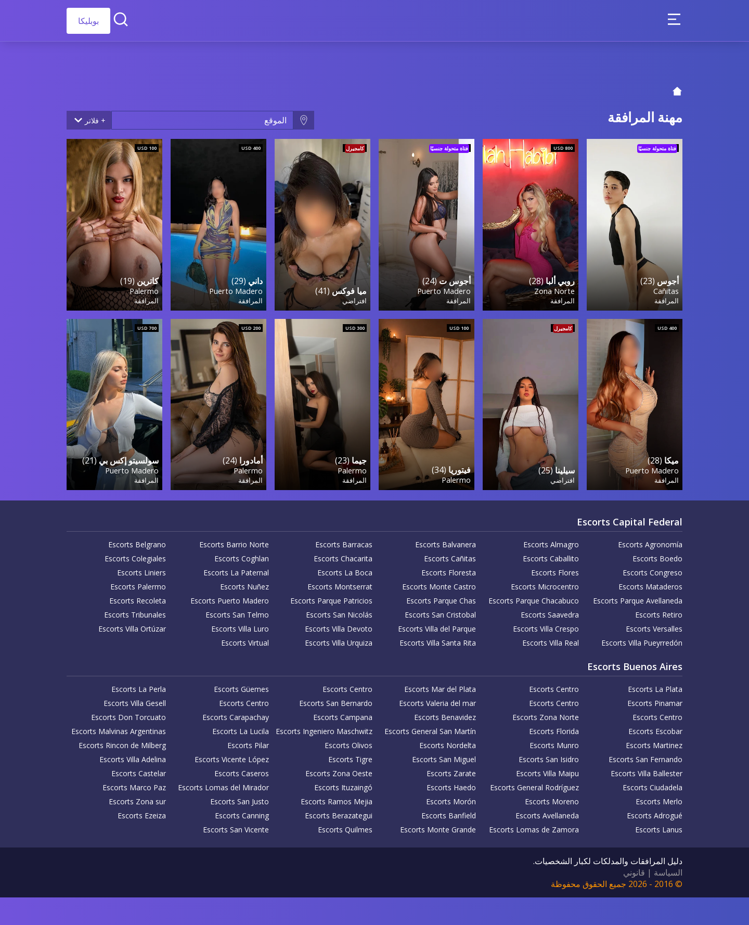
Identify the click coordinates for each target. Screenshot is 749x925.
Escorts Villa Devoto (338, 625)
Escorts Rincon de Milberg (122, 742)
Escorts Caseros (241, 770)
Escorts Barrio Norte (234, 541)
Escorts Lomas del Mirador (223, 784)
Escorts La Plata (655, 685)
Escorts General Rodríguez (534, 784)
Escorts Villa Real (550, 639)
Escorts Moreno (552, 798)
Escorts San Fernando (645, 756)
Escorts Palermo (138, 583)
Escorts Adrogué (654, 812)
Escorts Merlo (659, 798)
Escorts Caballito (551, 555)
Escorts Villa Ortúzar (132, 625)
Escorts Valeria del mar (437, 699)
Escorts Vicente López (232, 756)
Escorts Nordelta (447, 742)
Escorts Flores (555, 569)
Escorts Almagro (551, 541)
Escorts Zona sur (137, 798)
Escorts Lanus (658, 826)
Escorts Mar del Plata (440, 685)
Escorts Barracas (343, 541)
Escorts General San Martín (430, 728)
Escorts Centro (554, 685)
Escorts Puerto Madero (229, 597)
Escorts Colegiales (135, 555)
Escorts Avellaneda (547, 812)
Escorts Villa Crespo (546, 625)
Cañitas (665, 288)
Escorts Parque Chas (441, 597)
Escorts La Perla (138, 685)
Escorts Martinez (654, 742)
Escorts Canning (242, 812)
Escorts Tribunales (135, 611)
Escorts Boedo (657, 555)
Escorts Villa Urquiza (338, 639)
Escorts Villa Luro (240, 625)
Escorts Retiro (658, 611)
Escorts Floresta (448, 569)
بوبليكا (88, 21)
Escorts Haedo (451, 784)
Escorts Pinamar (654, 699)
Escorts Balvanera (445, 541)
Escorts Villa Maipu (547, 770)
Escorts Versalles (654, 625)
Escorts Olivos (348, 742)
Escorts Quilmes (345, 826)
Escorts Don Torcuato (128, 713)
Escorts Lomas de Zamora (534, 826)
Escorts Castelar (138, 770)
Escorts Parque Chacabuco (533, 597)
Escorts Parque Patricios (331, 597)
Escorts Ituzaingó (343, 784)
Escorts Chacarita (343, 555)
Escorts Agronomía (650, 541)
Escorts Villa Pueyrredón (641, 639)
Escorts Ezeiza (142, 812)
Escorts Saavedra (550, 611)
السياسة (668, 869)
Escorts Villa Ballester (646, 770)
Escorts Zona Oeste (338, 770)
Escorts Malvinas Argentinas (118, 728)
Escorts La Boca (344, 569)
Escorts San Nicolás (339, 611)
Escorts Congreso (652, 569)
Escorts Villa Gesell (135, 699)
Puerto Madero (443, 288)
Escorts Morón (451, 798)
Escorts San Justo (239, 798)
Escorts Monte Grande (438, 826)
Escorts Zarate (451, 770)
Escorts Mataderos (650, 583)
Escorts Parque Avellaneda (637, 597)
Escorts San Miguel (444, 756)
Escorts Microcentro (545, 583)
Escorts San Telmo (237, 611)
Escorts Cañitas (450, 555)
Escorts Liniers (141, 569)
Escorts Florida (554, 728)
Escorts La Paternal (236, 569)
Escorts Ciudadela (652, 784)
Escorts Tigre (350, 756)
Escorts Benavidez (445, 713)
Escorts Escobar (655, 728)
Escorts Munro (554, 742)
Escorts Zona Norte (545, 713)
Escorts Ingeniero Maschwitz (324, 728)
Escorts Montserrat (339, 583)
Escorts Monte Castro (439, 583)
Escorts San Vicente (236, 826)
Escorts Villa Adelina (132, 756)
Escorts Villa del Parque (437, 625)
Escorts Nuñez (244, 583)
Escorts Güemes (241, 685)
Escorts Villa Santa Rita (437, 639)
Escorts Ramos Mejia (336, 798)
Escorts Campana (342, 713)
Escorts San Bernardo (335, 699)
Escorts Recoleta (137, 597)
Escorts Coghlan (241, 555)
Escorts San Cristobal (440, 611)
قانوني (634, 869)
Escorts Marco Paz (134, 784)
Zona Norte (554, 288)
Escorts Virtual (245, 639)
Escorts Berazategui (338, 812)
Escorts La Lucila (240, 728)
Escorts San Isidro (549, 756)
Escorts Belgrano (137, 541)
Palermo (143, 288)
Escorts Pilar (248, 742)
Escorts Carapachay (235, 713)
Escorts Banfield (448, 812)
